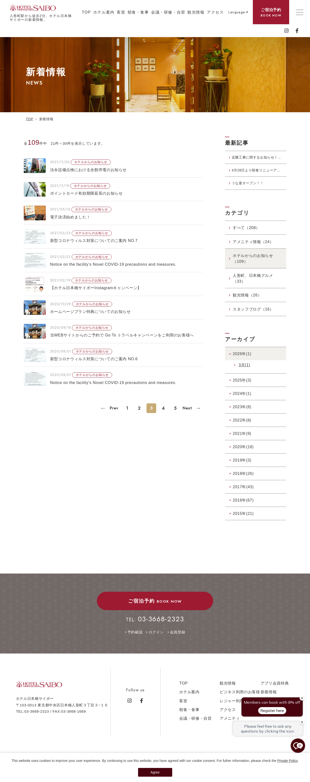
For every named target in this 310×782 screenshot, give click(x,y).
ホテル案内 (104, 12)
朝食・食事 (138, 12)
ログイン (156, 638)
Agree (154, 772)
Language (236, 12)
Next (188, 408)
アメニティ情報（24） (253, 247)
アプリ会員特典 (275, 689)
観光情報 (195, 12)
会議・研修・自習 (168, 12)
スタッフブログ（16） (253, 315)
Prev (113, 408)
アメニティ (230, 724)
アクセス (215, 12)
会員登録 (177, 638)
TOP (86, 12)
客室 (121, 12)
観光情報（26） (247, 301)
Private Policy (287, 761)
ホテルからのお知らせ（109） (253, 264)
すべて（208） (246, 233)
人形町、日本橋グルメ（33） (253, 284)
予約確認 (135, 638)
